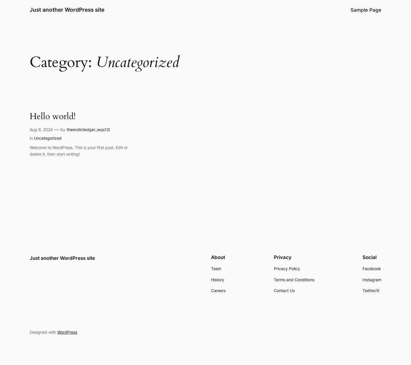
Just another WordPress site (67, 9)
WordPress (67, 332)
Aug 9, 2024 (41, 129)
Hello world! (53, 117)
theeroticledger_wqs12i (88, 129)
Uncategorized (48, 138)
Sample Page (366, 10)
